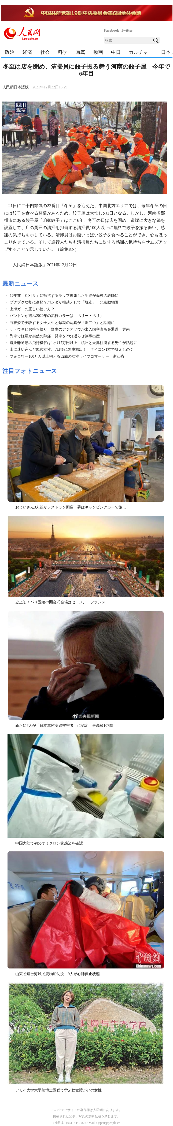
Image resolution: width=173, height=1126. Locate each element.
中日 (116, 52)
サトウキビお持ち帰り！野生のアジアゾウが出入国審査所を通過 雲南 (70, 329)
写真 (80, 52)
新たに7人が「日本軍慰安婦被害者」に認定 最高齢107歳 (64, 726)
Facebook (111, 30)
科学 (63, 52)
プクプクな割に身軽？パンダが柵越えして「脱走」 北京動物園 (64, 302)
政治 (9, 52)
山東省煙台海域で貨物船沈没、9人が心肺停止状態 (57, 974)
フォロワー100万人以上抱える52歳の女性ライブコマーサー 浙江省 (67, 356)
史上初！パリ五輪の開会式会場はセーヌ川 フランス (60, 602)
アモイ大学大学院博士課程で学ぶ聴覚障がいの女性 (58, 1090)
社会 (45, 52)
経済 (27, 52)
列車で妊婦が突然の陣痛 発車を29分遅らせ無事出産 (55, 336)
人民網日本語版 (15, 87)
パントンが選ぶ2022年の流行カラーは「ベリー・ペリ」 (57, 316)
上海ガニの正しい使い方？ (32, 309)
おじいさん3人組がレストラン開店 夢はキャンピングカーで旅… (70, 507)
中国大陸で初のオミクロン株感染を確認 (49, 843)
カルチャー (141, 52)
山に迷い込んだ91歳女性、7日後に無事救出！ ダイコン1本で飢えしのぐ (72, 349)
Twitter (127, 30)
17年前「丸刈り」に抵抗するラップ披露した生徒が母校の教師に (64, 296)
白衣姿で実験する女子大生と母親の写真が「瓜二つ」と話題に (62, 323)
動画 (98, 52)
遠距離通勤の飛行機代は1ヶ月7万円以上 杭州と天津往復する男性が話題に (73, 343)
